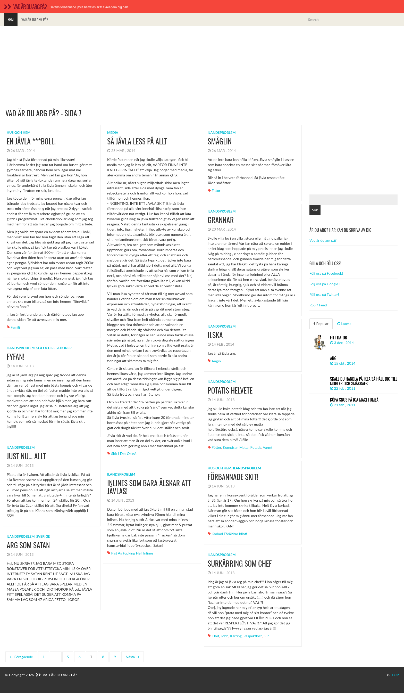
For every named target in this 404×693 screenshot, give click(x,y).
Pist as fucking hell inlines (132, 553)
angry (216, 361)
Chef (215, 636)
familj (15, 327)
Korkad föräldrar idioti (229, 534)
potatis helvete (230, 390)
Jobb (224, 636)
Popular (321, 323)
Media (112, 133)
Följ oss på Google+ (324, 284)
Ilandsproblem (222, 133)
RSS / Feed (318, 305)
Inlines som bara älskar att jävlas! (149, 487)
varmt (267, 447)
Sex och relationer (54, 348)
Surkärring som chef (240, 563)
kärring (236, 636)
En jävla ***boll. (31, 141)
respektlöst (252, 636)
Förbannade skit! (233, 476)
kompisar (230, 447)
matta (244, 447)
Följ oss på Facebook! (326, 273)
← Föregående (21, 657)
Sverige (43, 536)
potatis (255, 447)
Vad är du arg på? (34, 19)
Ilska (215, 335)
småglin (220, 141)
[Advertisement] (202, 62)
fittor (216, 190)
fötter (216, 447)
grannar (221, 220)
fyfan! (15, 356)
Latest (344, 323)
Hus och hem (18, 133)
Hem (11, 19)
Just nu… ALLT (26, 456)
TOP (393, 675)
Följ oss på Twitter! (324, 294)
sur (266, 636)
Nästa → (132, 657)
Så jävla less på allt (137, 141)
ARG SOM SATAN (28, 545)
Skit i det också (124, 453)
